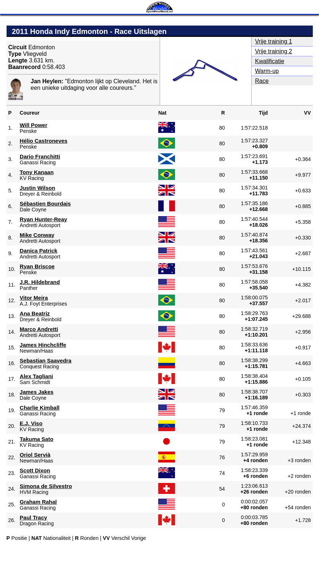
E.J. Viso (31, 423)
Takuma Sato (36, 439)
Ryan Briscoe (37, 266)
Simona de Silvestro (46, 486)
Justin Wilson (37, 188)
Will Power (33, 125)
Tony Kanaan (37, 172)
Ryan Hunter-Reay (43, 219)
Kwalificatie (269, 61)
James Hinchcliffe (43, 345)
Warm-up (267, 71)
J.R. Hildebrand (40, 282)
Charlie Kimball (39, 407)
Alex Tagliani (36, 376)
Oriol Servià (35, 455)
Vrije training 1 (273, 41)
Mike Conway (37, 235)
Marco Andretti (39, 329)
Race (262, 81)
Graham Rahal (38, 502)
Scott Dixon (35, 470)
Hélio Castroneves (43, 141)
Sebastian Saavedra (45, 360)
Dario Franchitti (40, 156)
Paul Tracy (33, 517)
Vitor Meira (34, 298)
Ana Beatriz (35, 313)
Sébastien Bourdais (45, 203)
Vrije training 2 (273, 51)
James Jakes (37, 392)
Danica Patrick (38, 251)
